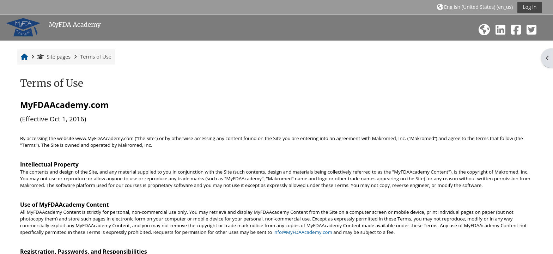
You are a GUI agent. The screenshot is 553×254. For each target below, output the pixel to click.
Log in (529, 7)
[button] (475, 6)
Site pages (54, 56)
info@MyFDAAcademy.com (302, 232)
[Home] (23, 27)
